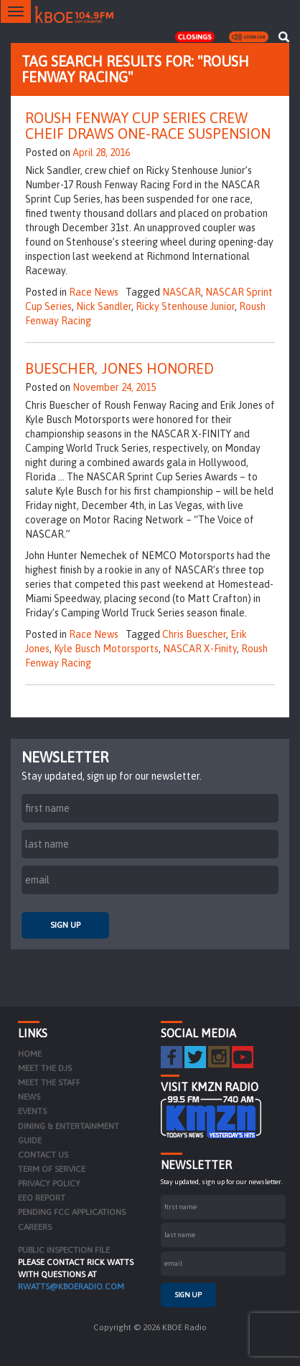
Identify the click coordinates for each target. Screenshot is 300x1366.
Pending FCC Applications (72, 1212)
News (29, 1097)
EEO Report (41, 1198)
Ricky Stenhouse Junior (185, 306)
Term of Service (51, 1169)
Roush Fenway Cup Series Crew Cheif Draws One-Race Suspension (148, 126)
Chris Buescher (194, 634)
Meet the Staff (49, 1082)
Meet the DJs (45, 1068)
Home (30, 1054)
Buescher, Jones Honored (119, 368)
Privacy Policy (49, 1183)
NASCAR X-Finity (200, 648)
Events (32, 1111)
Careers (35, 1227)
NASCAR (181, 292)
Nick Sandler (103, 306)
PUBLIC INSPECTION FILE (64, 1250)
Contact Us (43, 1155)
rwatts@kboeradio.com (71, 1287)
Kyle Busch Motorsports (106, 648)
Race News (93, 292)
